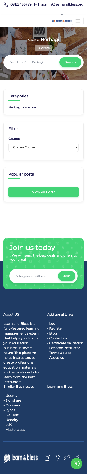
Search (70, 62)
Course (14, 139)
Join (66, 276)
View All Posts (43, 192)
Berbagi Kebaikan (22, 107)
